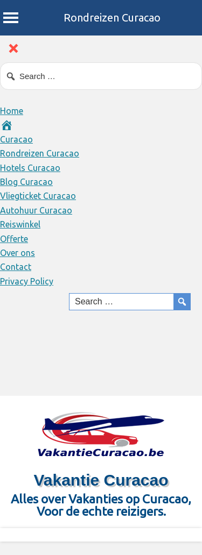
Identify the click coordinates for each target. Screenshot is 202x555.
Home (11, 111)
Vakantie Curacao (100, 480)
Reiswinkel (20, 224)
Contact (15, 267)
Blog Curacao (26, 182)
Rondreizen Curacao (112, 17)
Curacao (16, 139)
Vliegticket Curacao (38, 196)
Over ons (17, 253)
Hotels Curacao (30, 168)
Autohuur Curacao (36, 210)
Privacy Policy (26, 281)
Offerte (14, 239)
